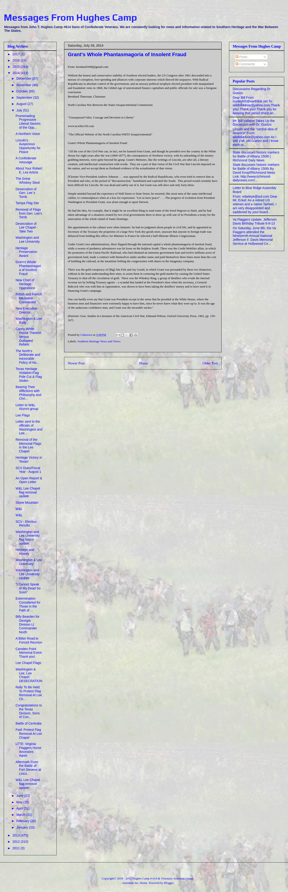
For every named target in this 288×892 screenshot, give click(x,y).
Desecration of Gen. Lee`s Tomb (26, 193)
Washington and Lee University (28, 239)
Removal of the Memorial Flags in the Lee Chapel (28, 445)
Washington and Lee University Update (28, 574)
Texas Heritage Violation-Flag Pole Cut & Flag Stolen (29, 374)
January (22, 827)
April (20, 808)
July (19, 110)
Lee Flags (23, 415)
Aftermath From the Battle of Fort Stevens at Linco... (28, 767)
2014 (17, 73)
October (22, 91)
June (20, 795)
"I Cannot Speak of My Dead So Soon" (28, 588)
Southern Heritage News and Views (99, 341)
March (21, 815)
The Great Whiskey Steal (28, 180)
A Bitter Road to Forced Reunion (29, 640)
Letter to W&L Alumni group (27, 407)
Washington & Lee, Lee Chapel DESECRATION (29, 675)
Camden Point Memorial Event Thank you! (29, 653)
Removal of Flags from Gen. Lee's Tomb (29, 213)
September (24, 97)
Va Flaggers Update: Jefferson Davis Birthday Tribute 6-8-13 (255, 221)
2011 (17, 848)
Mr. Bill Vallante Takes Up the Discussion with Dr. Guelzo (254, 123)
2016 (17, 60)
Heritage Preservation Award (26, 252)
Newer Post (76, 363)
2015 (17, 67)
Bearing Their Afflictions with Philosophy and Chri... (28, 392)
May (19, 802)
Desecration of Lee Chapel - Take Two (27, 227)
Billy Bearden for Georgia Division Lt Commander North (27, 624)
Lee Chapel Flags (28, 663)
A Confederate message (26, 160)
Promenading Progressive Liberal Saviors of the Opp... (28, 121)
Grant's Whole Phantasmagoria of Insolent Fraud (28, 267)
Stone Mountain (27, 502)
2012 (17, 841)
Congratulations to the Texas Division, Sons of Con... (29, 711)
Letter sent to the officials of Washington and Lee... (29, 427)
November (24, 85)
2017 (17, 54)
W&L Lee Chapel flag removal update (28, 492)
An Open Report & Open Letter (29, 480)
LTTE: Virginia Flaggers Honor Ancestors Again (29, 749)
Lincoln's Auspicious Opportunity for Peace (28, 146)
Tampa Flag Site (27, 203)
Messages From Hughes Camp (70, 17)
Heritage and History (25, 551)
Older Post (210, 363)
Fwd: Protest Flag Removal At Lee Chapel (29, 733)
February (23, 821)
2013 (17, 835)
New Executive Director (26, 310)
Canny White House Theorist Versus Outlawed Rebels (28, 336)
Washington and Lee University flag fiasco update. (28, 537)
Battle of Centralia (28, 723)
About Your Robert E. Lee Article (29, 170)
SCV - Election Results (26, 523)
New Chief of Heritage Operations (25, 284)
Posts (241, 57)
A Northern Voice (28, 134)
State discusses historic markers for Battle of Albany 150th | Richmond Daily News (256, 156)
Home (143, 363)
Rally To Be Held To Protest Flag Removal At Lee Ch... (29, 693)
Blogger (168, 883)
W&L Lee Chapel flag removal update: (28, 784)
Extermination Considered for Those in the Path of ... (28, 604)
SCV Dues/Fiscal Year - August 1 (28, 470)
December (24, 78)
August (21, 104)
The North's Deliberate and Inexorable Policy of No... (28, 356)
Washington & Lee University (29, 562)
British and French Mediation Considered (29, 298)
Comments (245, 64)
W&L (19, 509)
